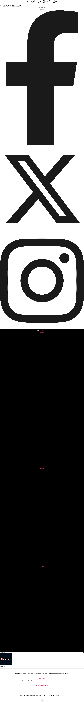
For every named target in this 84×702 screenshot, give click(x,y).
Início (39, 7)
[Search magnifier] (83, 652)
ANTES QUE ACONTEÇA (42, 685)
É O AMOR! (42, 678)
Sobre (42, 7)
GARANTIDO (42, 693)
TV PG (45, 7)
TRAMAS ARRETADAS (42, 671)
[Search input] (42, 652)
